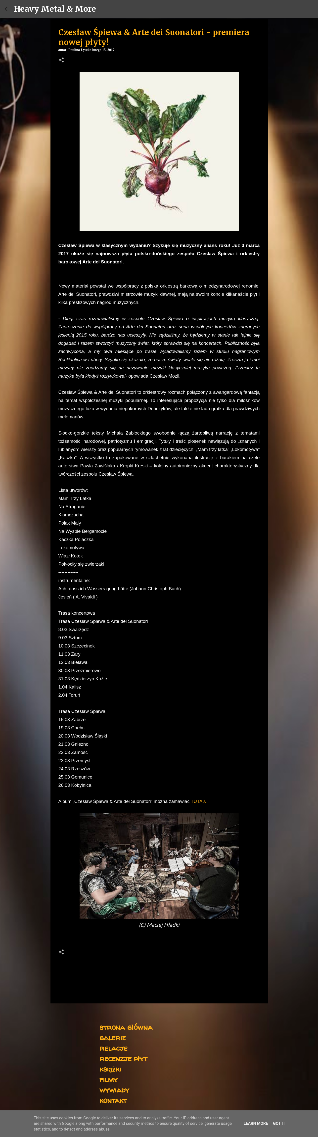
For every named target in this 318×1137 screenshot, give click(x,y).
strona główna (125, 1027)
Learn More (256, 1123)
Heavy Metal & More (55, 9)
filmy (108, 1079)
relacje (113, 1048)
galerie (112, 1037)
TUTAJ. (198, 801)
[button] (61, 60)
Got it (279, 1123)
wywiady (114, 1090)
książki (110, 1069)
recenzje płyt (123, 1058)
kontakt (113, 1100)
